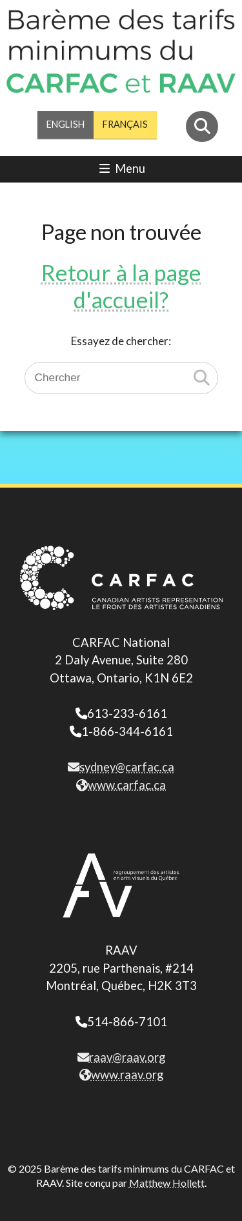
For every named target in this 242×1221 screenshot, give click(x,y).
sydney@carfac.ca (121, 767)
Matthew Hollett (167, 1182)
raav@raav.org (121, 1057)
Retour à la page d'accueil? (121, 285)
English (65, 124)
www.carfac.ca (121, 785)
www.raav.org (121, 1074)
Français (125, 124)
